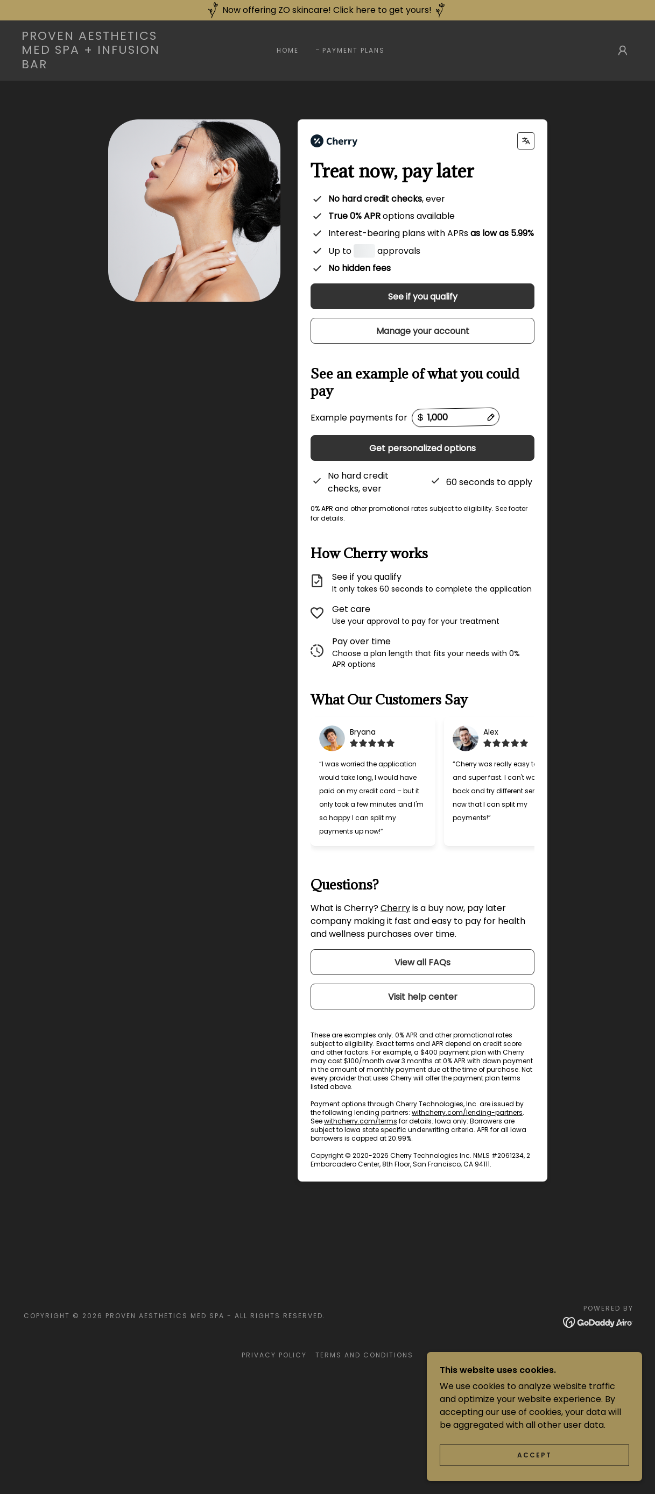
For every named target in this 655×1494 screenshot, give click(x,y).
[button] (622, 50)
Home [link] (288, 50)
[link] (105, 65)
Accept (534, 1455)
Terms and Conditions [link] (364, 1379)
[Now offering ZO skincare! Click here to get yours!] (327, 10)
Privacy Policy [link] (274, 1379)
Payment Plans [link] (353, 50)
